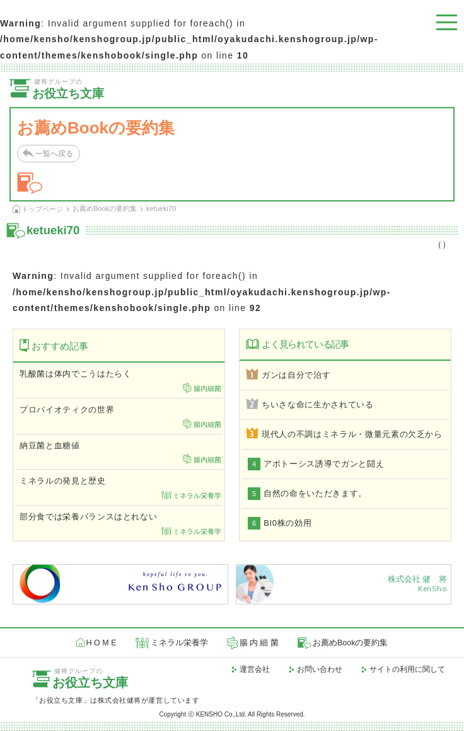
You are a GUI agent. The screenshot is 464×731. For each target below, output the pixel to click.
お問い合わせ (319, 669)
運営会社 (255, 669)
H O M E (101, 642)
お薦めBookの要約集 (104, 208)
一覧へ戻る (54, 153)
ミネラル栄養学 (179, 642)
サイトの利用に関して (407, 669)
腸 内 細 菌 (259, 642)
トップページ (42, 209)
